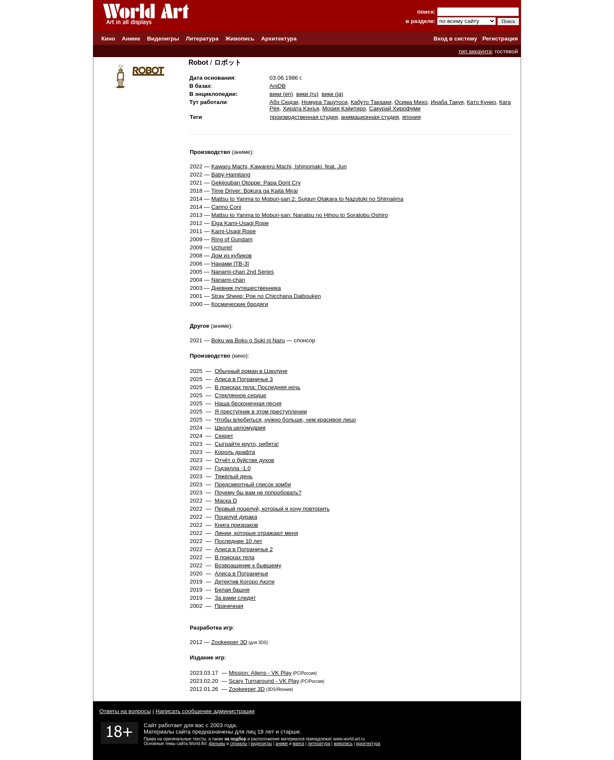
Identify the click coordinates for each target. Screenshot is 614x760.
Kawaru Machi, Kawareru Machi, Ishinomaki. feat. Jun (279, 166)
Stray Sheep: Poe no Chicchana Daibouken (266, 296)
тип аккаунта (475, 51)
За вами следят (234, 598)
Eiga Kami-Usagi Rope (240, 223)
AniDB (277, 86)
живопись (343, 743)
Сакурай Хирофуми (394, 108)
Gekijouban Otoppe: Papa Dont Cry (256, 182)
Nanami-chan (228, 280)
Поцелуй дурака (235, 517)
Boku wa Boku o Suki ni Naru (248, 340)
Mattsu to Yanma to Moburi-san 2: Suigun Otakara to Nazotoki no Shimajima (307, 199)
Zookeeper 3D (229, 642)
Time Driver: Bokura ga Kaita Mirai (254, 191)
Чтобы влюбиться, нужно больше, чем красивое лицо (285, 419)
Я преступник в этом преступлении (260, 411)
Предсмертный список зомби (252, 484)
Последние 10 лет (238, 541)
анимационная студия (370, 117)
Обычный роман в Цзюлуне (250, 371)
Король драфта (234, 452)
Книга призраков (236, 525)
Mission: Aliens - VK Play (260, 673)
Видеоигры (163, 38)
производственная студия (304, 117)
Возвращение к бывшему (247, 565)
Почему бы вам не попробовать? (257, 492)
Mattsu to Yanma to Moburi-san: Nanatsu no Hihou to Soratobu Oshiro (299, 215)
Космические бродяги (239, 304)
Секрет (223, 436)
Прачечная (228, 606)
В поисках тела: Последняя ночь (257, 387)
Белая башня (231, 590)
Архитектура (278, 38)
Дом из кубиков (231, 255)
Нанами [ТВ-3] (230, 263)
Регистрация (500, 38)
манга (298, 743)
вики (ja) (332, 94)
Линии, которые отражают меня (256, 533)
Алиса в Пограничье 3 (243, 379)
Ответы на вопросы (125, 711)
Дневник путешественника (246, 288)
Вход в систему (455, 38)
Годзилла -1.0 (232, 468)
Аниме (131, 38)
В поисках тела (234, 557)
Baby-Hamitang (230, 174)
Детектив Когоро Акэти (244, 581)
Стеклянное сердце (240, 395)
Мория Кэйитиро (344, 108)
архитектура (368, 743)
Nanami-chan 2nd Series (242, 272)
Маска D (225, 500)
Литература (202, 38)
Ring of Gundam (231, 239)
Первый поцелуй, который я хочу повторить (272, 509)
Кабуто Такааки (370, 102)
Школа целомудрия (239, 428)
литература (318, 743)
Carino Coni (226, 207)
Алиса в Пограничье (241, 573)
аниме (281, 743)
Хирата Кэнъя (301, 108)
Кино (108, 38)
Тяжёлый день (233, 476)
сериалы (238, 743)
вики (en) (281, 94)
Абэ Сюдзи (283, 102)
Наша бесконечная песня (247, 403)
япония (411, 117)
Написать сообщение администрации (205, 711)
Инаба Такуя (447, 102)
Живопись (239, 38)
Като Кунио (481, 102)
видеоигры (261, 743)
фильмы (217, 743)
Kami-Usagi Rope (233, 231)
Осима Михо (410, 102)
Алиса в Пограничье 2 (243, 549)
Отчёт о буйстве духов (244, 460)
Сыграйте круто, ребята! (246, 444)
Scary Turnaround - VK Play (264, 681)
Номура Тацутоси (324, 102)
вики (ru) (307, 94)
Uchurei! (221, 247)
